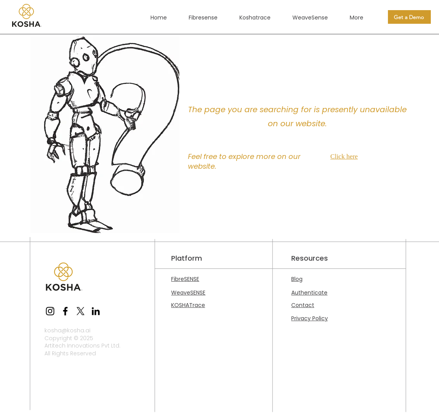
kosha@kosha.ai (67, 330)
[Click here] (346, 156)
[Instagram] (50, 311)
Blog (297, 279)
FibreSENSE (185, 279)
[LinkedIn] (95, 311)
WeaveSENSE (188, 293)
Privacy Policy (309, 318)
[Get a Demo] (409, 17)
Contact (302, 305)
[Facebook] (65, 311)
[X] (80, 311)
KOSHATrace (188, 305)
